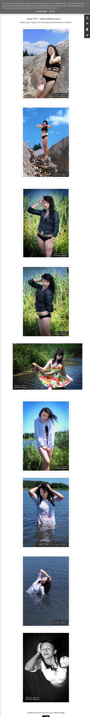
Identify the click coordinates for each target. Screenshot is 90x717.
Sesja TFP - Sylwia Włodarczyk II (44, 19)
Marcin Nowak (59, 713)
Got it (52, 11)
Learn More (41, 11)
